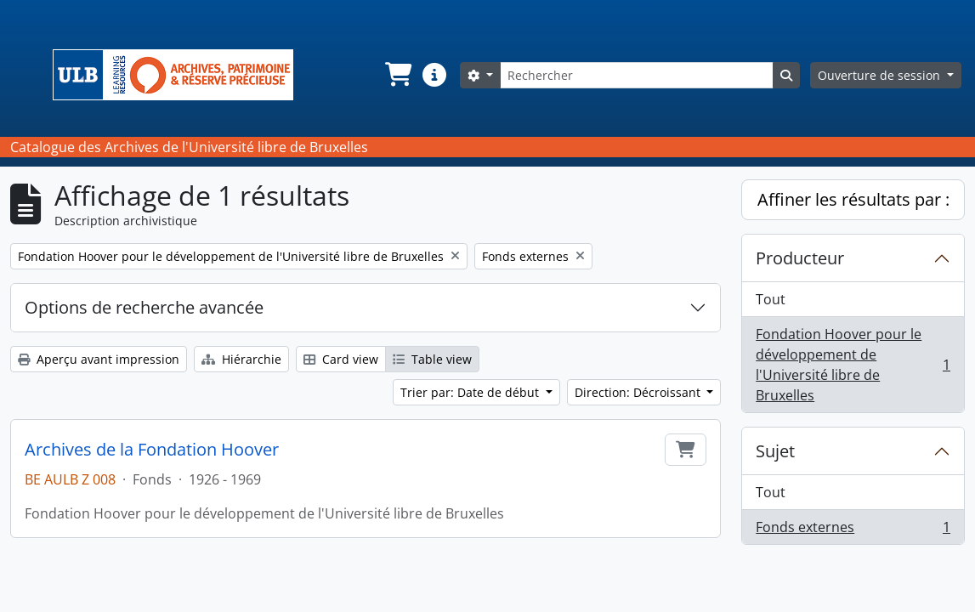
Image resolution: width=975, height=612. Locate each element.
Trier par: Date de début (471, 392)
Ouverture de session (881, 75)
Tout (770, 299)
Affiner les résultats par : (853, 199)
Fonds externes (852, 530)
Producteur (800, 257)
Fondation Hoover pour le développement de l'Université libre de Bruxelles (852, 365)
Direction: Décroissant (639, 392)
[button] (397, 75)
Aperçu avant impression (98, 359)
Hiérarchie (241, 359)
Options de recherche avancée (144, 307)
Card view (340, 359)
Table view (432, 359)
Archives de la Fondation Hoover (152, 449)
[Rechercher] (637, 75)
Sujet (775, 450)
